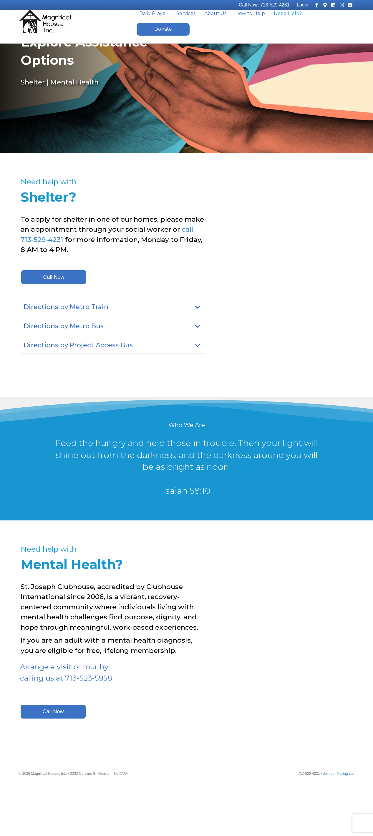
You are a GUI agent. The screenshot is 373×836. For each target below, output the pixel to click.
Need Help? (288, 23)
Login (302, 4)
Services (185, 23)
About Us (215, 23)
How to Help (250, 23)
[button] (54, 330)
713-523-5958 (88, 731)
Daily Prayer (153, 23)
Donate (163, 39)
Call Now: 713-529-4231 (264, 4)
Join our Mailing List (338, 827)
